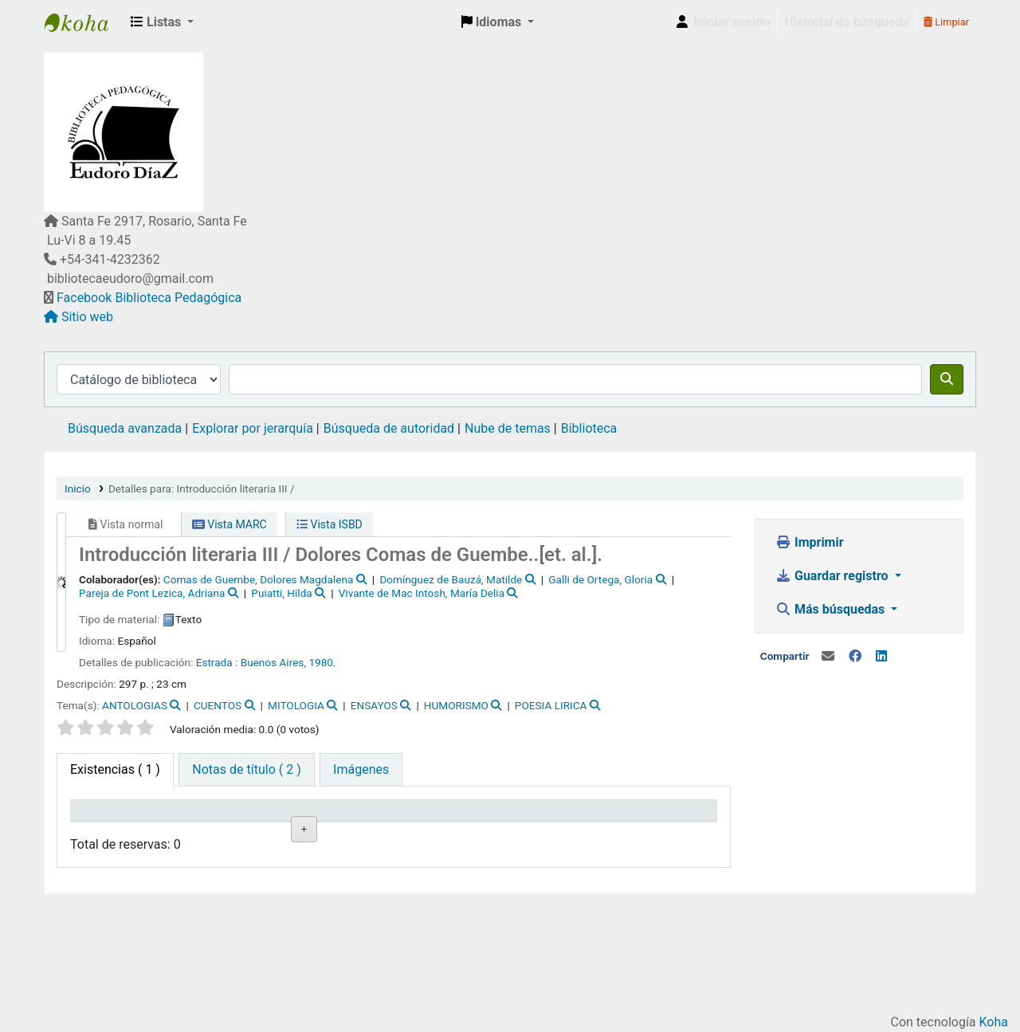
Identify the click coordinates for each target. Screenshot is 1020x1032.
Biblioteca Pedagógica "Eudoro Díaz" (84, 22)
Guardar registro (833, 575)
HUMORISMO (456, 705)
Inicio (78, 488)
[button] (162, 22)
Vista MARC (229, 524)
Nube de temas (508, 428)
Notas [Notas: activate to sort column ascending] (419, 833)
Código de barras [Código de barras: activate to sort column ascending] (591, 824)
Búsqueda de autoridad (389, 428)
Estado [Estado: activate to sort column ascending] (340, 833)
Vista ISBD (329, 524)
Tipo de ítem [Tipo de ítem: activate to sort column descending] (99, 824)
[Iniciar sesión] (722, 22)
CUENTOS (217, 705)
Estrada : (217, 662)
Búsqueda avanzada (125, 428)
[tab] (246, 770)
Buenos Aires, (273, 662)
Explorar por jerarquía (252, 428)
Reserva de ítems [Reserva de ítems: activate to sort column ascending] (668, 824)
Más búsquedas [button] (831, 609)
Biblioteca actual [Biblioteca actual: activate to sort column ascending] (187, 824)
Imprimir (809, 542)
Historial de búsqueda (846, 21)
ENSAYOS (374, 705)
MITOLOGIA (296, 705)
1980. (321, 662)
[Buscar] (946, 379)
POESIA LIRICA (551, 705)
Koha (993, 1022)
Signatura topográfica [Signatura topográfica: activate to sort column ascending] (271, 824)
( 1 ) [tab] (115, 769)
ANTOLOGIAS (134, 705)
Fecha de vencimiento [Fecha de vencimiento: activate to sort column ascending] (515, 824)
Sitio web (87, 316)
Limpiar (946, 22)
